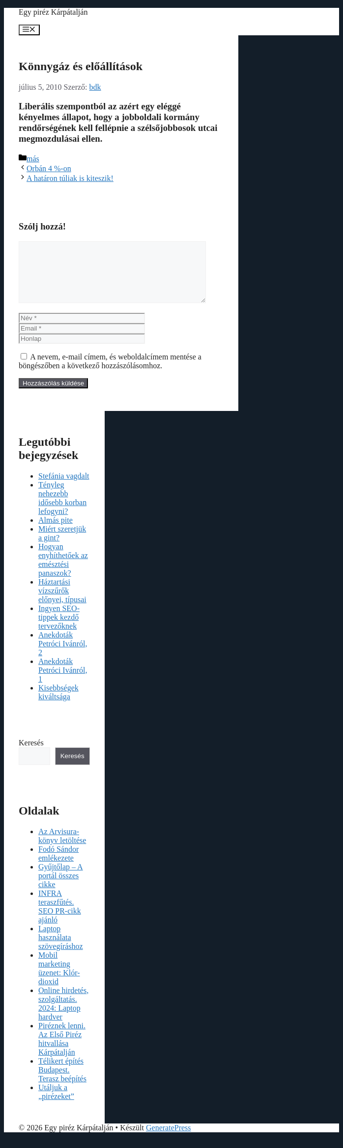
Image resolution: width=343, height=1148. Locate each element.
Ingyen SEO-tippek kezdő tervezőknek (59, 629)
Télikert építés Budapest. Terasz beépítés (62, 1082)
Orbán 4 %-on (49, 168)
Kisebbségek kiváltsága (58, 704)
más (33, 158)
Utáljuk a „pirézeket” (56, 1103)
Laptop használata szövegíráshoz (60, 949)
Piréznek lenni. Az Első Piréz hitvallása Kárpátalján (62, 1050)
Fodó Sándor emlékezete (58, 865)
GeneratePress (168, 1139)
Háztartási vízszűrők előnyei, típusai (62, 602)
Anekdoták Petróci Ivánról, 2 (62, 655)
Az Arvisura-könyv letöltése (62, 847)
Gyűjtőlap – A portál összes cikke (60, 887)
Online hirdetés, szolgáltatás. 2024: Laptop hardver (63, 1015)
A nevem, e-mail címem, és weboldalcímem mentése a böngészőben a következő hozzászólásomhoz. (110, 373)
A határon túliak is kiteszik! (70, 178)
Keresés (31, 754)
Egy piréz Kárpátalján (53, 12)
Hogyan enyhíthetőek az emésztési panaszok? (63, 571)
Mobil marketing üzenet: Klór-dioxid (59, 980)
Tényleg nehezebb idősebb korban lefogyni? (62, 509)
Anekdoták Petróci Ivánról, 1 (62, 682)
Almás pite (55, 532)
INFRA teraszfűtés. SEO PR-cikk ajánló (59, 918)
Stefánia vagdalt (63, 488)
